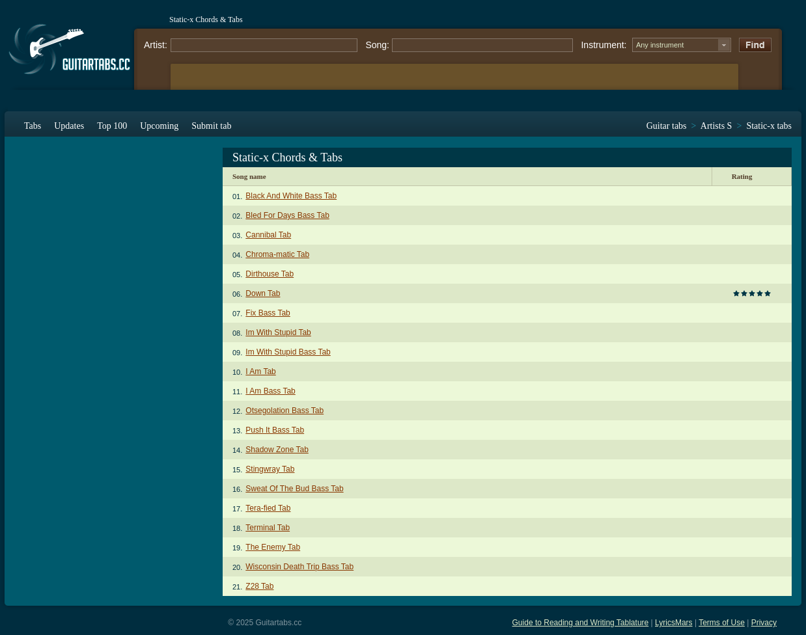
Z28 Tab (259, 586)
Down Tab (262, 293)
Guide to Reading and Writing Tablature (580, 622)
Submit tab (211, 126)
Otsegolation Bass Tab (284, 410)
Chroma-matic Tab (277, 254)
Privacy (764, 622)
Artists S (716, 126)
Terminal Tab (267, 527)
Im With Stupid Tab (278, 332)
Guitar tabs (666, 126)
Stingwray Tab (269, 469)
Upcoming (159, 126)
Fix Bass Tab (267, 313)
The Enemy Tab (272, 547)
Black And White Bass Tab (291, 195)
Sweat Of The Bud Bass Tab (294, 488)
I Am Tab (260, 371)
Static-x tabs (769, 126)
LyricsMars (674, 622)
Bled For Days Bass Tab (287, 215)
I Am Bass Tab (270, 391)
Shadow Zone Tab (277, 449)
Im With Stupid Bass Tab (288, 352)
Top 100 (112, 126)
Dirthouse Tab (269, 273)
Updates (69, 126)
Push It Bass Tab (274, 430)
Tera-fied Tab (267, 508)
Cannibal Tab (268, 234)
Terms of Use (722, 622)
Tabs (32, 126)
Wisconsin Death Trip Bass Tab (299, 566)
